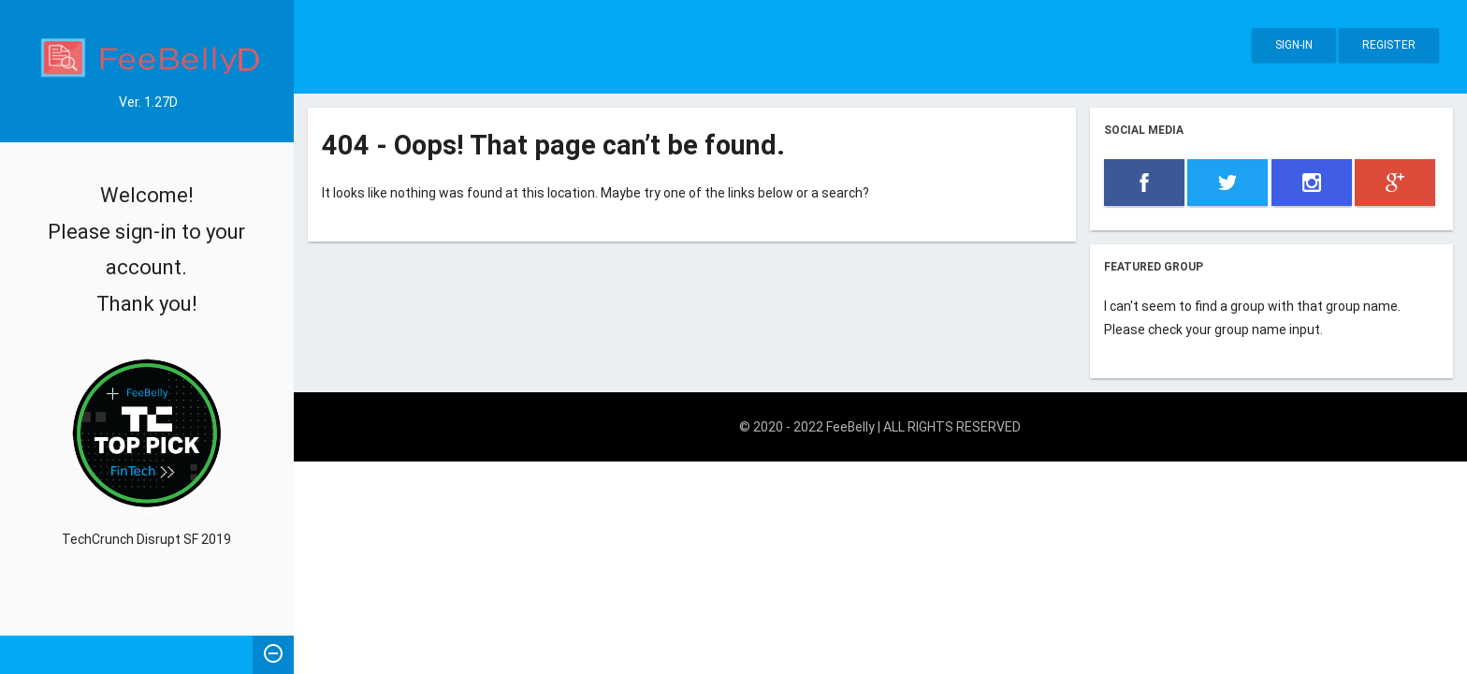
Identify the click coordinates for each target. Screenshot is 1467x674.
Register (1389, 44)
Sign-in (1294, 44)
